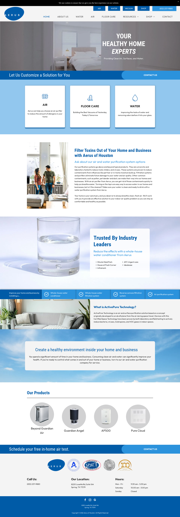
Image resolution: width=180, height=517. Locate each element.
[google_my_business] (95, 500)
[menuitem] (46, 16)
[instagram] (90, 500)
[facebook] (85, 500)
